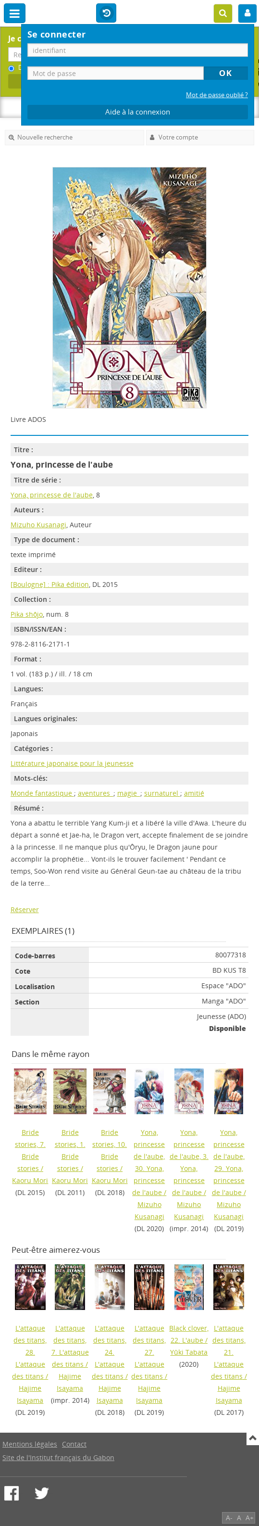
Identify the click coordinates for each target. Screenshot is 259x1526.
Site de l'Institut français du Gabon (58, 1457)
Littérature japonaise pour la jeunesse (72, 763)
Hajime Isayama (30, 1394)
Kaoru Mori (30, 1180)
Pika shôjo (27, 614)
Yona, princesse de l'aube (52, 494)
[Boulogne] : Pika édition (50, 584)
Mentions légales (29, 1444)
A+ (250, 1517)
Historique (106, 13)
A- (229, 1517)
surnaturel (162, 793)
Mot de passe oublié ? (217, 95)
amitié (194, 793)
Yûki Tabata (189, 1352)
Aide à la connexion (137, 112)
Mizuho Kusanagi (38, 524)
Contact (74, 1444)
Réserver (25, 909)
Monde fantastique (42, 793)
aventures (95, 793)
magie (128, 793)
